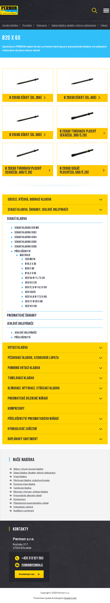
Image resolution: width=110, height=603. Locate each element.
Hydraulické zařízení (22, 429)
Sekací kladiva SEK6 (25, 246)
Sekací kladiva (17, 218)
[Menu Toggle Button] (106, 10)
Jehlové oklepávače (20, 323)
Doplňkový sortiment (23, 439)
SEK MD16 (30, 259)
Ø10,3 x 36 (30, 264)
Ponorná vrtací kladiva (24, 368)
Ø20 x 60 (29, 268)
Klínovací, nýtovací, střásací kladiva (34, 388)
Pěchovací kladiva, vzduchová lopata (33, 357)
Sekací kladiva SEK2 (25, 232)
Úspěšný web (70, 598)
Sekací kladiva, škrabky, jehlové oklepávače (38, 209)
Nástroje (25, 255)
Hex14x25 (30, 292)
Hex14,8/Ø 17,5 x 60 (36, 297)
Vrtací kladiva (18, 347)
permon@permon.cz (32, 565)
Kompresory (16, 408)
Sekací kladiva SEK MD (27, 228)
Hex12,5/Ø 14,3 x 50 (36, 287)
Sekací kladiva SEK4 (25, 237)
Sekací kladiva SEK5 (25, 242)
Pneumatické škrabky (21, 315)
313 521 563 (32, 558)
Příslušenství (23, 251)
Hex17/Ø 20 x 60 (34, 301)
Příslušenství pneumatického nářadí (33, 418)
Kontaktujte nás (27, 574)
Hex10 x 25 (31, 282)
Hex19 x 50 (31, 306)
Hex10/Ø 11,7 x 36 (35, 278)
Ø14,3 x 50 (30, 273)
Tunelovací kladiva (21, 378)
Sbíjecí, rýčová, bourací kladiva (29, 199)
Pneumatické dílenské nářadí (28, 398)
